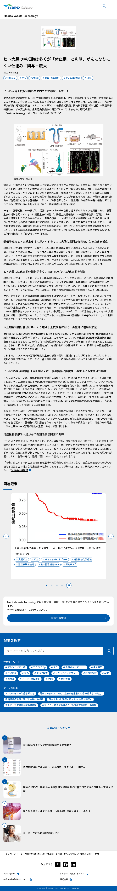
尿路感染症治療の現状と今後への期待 (24, 699)
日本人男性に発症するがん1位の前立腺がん (70, 699)
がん (23, 78)
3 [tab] (57, 585)
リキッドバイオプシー (55, 559)
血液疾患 (64, 679)
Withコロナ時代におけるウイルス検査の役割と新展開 (69, 705)
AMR (105, 673)
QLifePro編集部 (22, 470)
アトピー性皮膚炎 (30, 679)
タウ (54, 667)
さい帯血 (10, 673)
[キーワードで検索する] (109, 651)
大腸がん (10, 78)
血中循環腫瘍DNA (48, 564)
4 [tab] (62, 585)
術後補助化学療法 (81, 559)
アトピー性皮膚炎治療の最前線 (21, 705)
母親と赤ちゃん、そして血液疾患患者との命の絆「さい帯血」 (71, 693)
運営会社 (66, 879)
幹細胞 (34, 78)
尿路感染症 (90, 673)
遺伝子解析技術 (25, 564)
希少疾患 (96, 667)
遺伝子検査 (41, 673)
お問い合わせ (11, 873)
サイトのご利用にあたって (74, 873)
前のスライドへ (6, 536)
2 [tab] (52, 585)
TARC (49, 679)
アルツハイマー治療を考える (19, 693)
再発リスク (70, 564)
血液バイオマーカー (74, 667)
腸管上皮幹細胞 (51, 78)
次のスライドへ (111, 536)
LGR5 (88, 78)
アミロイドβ (38, 667)
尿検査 (9, 679)
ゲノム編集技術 (72, 78)
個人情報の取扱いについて (17, 879)
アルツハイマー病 (15, 667)
